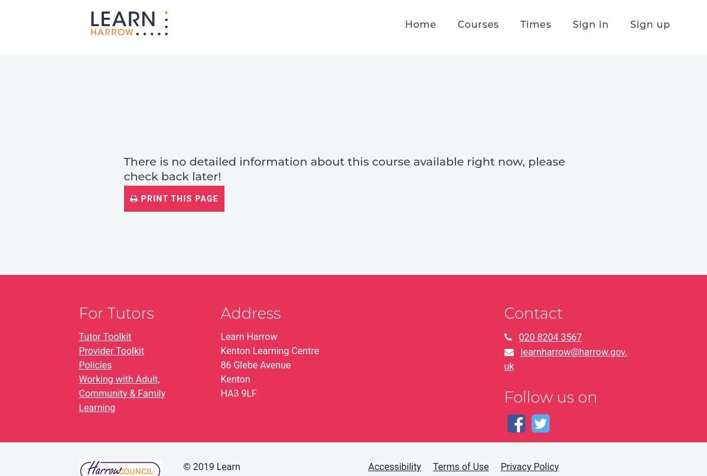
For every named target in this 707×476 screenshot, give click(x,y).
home (420, 24)
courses (478, 24)
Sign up (650, 24)
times (536, 24)
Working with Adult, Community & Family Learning (122, 393)
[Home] (129, 22)
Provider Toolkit (112, 351)
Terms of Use (461, 466)
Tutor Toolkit (105, 336)
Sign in (590, 24)
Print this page (174, 198)
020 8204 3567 (550, 337)
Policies (95, 365)
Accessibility (395, 466)
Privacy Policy (530, 466)
